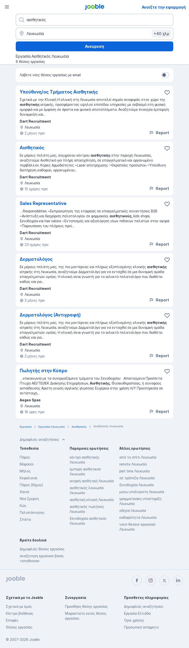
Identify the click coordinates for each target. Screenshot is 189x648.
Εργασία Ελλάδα (137, 613)
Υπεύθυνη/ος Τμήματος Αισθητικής (59, 91)
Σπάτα (25, 519)
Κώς (23, 505)
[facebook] (137, 580)
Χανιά (24, 492)
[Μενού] (7, 7)
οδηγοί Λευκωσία (132, 510)
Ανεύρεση (94, 46)
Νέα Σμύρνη (29, 499)
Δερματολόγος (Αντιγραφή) (50, 314)
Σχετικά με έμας (19, 606)
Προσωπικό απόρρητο (141, 627)
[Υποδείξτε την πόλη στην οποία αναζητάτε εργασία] (94, 33)
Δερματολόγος (36, 259)
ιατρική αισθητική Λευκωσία (92, 481)
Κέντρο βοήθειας (19, 613)
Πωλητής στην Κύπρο (43, 370)
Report (159, 132)
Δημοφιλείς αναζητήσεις (143, 606)
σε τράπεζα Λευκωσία (137, 478)
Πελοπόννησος (32, 512)
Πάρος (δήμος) (31, 485)
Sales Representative (43, 203)
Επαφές (12, 620)
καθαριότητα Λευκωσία (138, 517)
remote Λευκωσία (133, 464)
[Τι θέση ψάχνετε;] (94, 20)
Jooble (34, 639)
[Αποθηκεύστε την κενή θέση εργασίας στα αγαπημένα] (167, 92)
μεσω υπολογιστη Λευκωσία (141, 492)
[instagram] (151, 580)
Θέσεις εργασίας (19, 627)
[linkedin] (178, 580)
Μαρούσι (26, 464)
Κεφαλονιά (28, 478)
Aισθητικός (32, 147)
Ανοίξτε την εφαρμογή (164, 7)
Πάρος (25, 457)
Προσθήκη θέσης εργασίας (86, 606)
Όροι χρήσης (134, 620)
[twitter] (164, 580)
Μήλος (25, 471)
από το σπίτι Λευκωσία (137, 457)
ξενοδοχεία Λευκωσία (136, 485)
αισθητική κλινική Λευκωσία (92, 500)
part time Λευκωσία (134, 471)
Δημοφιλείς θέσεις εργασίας (42, 549)
